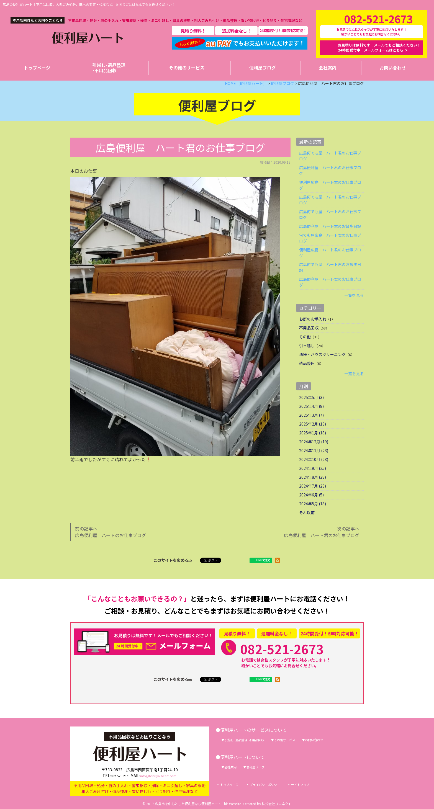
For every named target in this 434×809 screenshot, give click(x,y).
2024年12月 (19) (313, 441)
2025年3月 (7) (311, 415)
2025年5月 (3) (311, 397)
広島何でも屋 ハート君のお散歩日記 (330, 267)
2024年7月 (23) (312, 486)
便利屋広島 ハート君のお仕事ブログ (330, 185)
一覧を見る (354, 295)
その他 (305, 336)
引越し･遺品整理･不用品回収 (250, 739)
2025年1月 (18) (312, 433)
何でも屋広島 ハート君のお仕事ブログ (330, 238)
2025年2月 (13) (312, 424)
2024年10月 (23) (313, 459)
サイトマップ (316, 784)
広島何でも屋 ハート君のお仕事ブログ (330, 155)
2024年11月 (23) (313, 450)
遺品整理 (307, 363)
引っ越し (307, 345)
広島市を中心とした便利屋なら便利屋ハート (188, 803)
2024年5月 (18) (312, 503)
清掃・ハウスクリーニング (322, 354)
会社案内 (233, 766)
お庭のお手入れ (312, 319)
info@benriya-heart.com (161, 774)
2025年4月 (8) (311, 406)
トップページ (231, 784)
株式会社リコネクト (277, 803)
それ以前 (307, 512)
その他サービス (299, 739)
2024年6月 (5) (311, 495)
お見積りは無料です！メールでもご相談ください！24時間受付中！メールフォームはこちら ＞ (379, 47)
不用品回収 (309, 328)
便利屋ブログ (262, 766)
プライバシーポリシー (274, 784)
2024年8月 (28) (312, 477)
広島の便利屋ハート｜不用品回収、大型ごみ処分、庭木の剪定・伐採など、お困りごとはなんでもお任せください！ (89, 4)
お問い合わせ (335, 739)
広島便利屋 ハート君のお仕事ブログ (330, 170)
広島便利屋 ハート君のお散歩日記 (330, 226)
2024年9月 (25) (312, 468)
